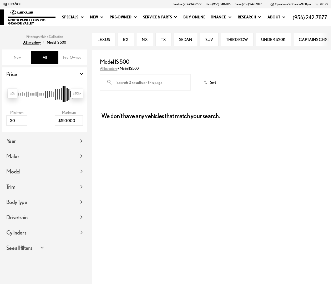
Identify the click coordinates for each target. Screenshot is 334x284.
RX (126, 39)
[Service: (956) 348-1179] (187, 4)
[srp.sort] (210, 82)
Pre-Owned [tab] (72, 57)
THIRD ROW (237, 39)
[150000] (69, 100)
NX (145, 39)
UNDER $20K (273, 39)
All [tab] (45, 57)
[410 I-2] (321, 4)
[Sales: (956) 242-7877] (248, 4)
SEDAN (185, 39)
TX (163, 39)
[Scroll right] (325, 39)
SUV (209, 39)
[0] (16, 100)
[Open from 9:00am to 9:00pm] (290, 4)
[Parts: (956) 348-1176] (218, 4)
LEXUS (104, 39)
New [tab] (17, 57)
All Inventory (108, 68)
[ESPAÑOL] (12, 4)
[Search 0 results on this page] (145, 82)
